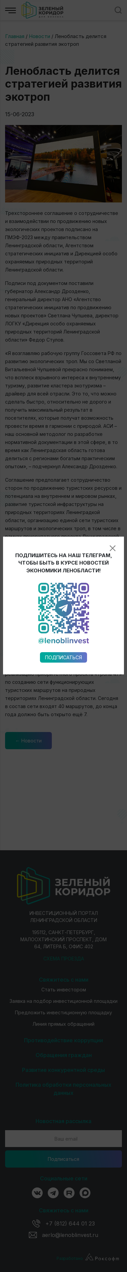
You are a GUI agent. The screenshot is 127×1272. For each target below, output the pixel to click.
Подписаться (63, 463)
